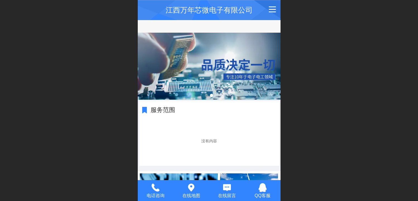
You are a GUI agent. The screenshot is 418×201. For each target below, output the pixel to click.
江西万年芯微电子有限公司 (209, 10)
